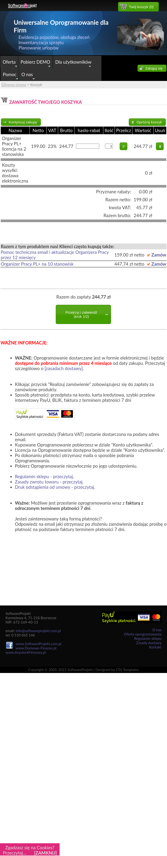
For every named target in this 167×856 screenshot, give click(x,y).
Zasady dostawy (148, 643)
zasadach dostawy (63, 368)
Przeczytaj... (14, 853)
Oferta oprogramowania (142, 634)
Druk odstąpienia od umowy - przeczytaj (54, 487)
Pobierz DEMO (36, 63)
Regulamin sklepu (147, 638)
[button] (138, 7)
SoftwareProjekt (80, 669)
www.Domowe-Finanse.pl (36, 648)
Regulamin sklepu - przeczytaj (44, 476)
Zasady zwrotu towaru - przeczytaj (48, 481)
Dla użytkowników (73, 63)
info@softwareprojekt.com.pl (38, 631)
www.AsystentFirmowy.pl (26, 652)
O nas (28, 76)
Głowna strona (13, 84)
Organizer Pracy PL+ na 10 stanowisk (37, 264)
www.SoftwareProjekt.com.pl (38, 644)
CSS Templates (127, 669)
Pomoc (11, 76)
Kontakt (155, 647)
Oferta (10, 63)
